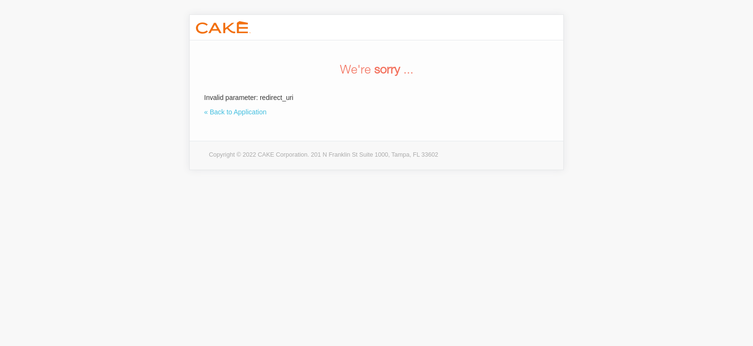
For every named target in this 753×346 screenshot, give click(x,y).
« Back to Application (235, 112)
